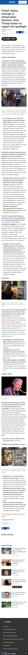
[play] (2, 653)
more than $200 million (8, 222)
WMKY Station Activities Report (10, 635)
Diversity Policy (6, 645)
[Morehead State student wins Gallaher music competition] (6, 562)
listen (20, 49)
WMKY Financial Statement (9, 629)
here (18, 212)
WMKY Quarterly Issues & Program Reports (13, 639)
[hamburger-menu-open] (2, 2)
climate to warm (14, 496)
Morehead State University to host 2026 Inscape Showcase (19, 603)
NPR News (6, 523)
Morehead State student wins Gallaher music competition (18, 561)
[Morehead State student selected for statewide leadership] (6, 572)
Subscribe (14, 47)
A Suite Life (16, 440)
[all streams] (26, 653)
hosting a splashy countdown (11, 480)
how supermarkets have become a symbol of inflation (13, 334)
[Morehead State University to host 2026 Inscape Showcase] (6, 604)
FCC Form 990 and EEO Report (10, 648)
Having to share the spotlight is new (13, 258)
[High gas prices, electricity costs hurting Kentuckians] (6, 582)
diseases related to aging (16, 508)
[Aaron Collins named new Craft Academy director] (6, 595)
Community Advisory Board (9, 632)
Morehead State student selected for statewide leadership (18, 571)
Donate (23, 2)
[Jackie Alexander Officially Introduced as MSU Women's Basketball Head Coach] (6, 551)
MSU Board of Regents (8, 642)
